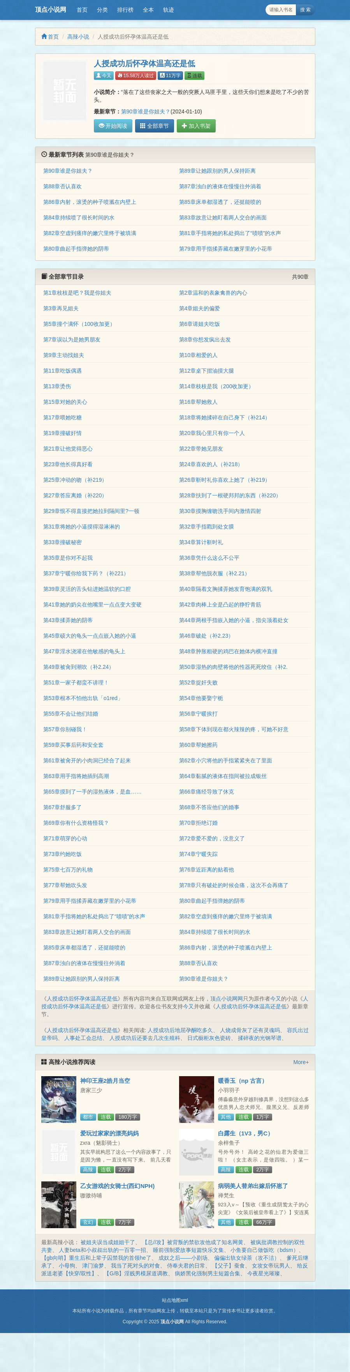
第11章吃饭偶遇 (62, 371)
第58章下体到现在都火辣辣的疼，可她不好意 (234, 729)
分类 (102, 10)
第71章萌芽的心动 (65, 838)
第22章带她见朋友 (201, 449)
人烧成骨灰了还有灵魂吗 (250, 1030)
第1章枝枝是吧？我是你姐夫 (77, 293)
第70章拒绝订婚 (198, 823)
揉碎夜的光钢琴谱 (259, 1038)
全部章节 (153, 126)
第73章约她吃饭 (62, 854)
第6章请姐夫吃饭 (199, 324)
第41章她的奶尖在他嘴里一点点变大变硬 (92, 604)
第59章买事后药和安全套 (73, 745)
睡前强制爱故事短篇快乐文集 (188, 1250)
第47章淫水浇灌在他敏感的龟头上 (84, 651)
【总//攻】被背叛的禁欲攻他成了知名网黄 (192, 1242)
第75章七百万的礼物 (68, 869)
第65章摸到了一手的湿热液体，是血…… (92, 792)
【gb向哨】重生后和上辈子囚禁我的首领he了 (96, 1258)
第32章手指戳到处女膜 (206, 526)
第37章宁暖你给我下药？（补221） (86, 573)
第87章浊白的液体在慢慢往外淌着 (220, 186)
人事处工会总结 (83, 1038)
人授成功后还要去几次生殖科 (144, 1038)
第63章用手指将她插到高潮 (76, 776)
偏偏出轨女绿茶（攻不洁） (247, 1258)
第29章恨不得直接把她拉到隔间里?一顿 (91, 511)
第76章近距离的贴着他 (206, 869)
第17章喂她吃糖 (62, 417)
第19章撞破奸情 (62, 433)
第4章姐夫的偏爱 (199, 308)
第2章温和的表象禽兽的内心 (213, 293)
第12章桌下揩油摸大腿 (206, 371)
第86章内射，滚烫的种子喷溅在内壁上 (90, 202)
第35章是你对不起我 (68, 558)
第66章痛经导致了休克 (206, 792)
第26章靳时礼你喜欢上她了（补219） (225, 480)
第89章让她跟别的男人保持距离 (217, 171)
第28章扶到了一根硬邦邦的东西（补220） (230, 495)
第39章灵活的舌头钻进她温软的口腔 (87, 589)
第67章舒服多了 (62, 807)
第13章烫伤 (57, 386)
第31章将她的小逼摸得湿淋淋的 (81, 526)
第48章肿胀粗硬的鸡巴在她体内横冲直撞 (228, 651)
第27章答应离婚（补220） (75, 495)
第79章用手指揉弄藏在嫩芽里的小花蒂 (226, 249)
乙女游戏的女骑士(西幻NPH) (117, 1186)
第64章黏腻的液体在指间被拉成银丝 (223, 776)
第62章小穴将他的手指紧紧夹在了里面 (226, 760)
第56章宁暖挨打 (198, 714)
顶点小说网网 (226, 998)
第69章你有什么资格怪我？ (76, 823)
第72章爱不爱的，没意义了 (212, 838)
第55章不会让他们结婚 (70, 714)
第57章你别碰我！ (65, 729)
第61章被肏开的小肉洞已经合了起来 (87, 760)
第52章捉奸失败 (198, 682)
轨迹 (168, 10)
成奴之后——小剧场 (183, 1258)
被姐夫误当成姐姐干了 (108, 1242)
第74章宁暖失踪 (198, 854)
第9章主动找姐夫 (63, 355)
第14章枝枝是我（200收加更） (216, 386)
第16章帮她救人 (198, 402)
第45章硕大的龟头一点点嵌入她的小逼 (90, 636)
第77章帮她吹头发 (65, 885)
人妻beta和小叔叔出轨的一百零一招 (102, 1250)
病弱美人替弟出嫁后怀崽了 (253, 1186)
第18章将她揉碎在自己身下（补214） (225, 417)
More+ (301, 1062)
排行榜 (125, 10)
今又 (103, 75)
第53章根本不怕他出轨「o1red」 (83, 698)
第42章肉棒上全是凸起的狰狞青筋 (220, 604)
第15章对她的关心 (65, 402)
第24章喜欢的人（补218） (211, 464)
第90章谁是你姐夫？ (146, 111)
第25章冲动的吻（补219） (75, 480)
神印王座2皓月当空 (105, 1080)
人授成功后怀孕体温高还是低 (82, 998)
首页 (82, 10)
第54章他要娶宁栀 (201, 698)
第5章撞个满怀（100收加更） (79, 324)
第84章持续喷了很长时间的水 (79, 217)
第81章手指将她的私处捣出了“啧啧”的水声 (230, 233)
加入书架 (193, 126)
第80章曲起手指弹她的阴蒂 (76, 249)
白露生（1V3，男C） (246, 1133)
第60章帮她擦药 (198, 745)
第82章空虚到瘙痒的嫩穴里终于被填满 (90, 233)
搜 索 (305, 9)
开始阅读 (113, 126)
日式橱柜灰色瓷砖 (209, 1038)
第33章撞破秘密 (62, 542)
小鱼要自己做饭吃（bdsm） (264, 1250)
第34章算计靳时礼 (201, 542)
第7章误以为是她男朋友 (72, 339)
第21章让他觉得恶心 (68, 449)
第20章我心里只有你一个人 (212, 433)
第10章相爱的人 (198, 355)
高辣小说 (78, 37)
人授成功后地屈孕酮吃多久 (180, 1030)
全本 (148, 10)
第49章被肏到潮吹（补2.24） (78, 667)
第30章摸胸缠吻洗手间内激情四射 (220, 511)
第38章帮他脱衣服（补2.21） (214, 573)
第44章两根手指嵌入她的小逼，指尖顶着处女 (234, 620)
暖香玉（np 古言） (243, 1080)
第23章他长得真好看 (68, 464)
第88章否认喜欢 (62, 186)
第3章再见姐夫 (61, 308)
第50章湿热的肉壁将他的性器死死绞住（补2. (233, 667)
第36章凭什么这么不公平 (209, 558)
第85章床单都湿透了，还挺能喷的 (220, 202)
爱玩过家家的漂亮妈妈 (109, 1133)
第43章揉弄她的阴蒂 (68, 620)
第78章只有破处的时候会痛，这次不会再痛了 (234, 885)
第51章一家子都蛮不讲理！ (76, 682)
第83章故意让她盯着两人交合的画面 (223, 217)
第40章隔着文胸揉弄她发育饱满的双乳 (226, 589)
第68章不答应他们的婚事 (209, 807)
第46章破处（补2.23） (206, 636)
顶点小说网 (50, 9)
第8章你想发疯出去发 (205, 339)
